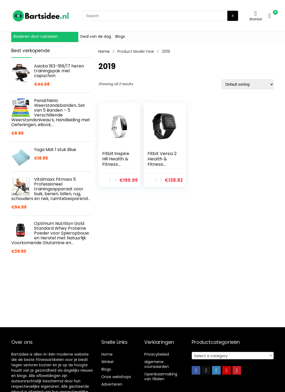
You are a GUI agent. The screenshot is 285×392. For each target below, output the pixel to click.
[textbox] (232, 356)
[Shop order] (247, 84)
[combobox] (233, 355)
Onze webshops (116, 376)
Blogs (120, 36)
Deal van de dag (95, 36)
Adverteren (111, 384)
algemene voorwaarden (156, 364)
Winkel (107, 361)
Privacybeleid (156, 354)
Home (104, 51)
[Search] (232, 16)
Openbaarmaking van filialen (160, 376)
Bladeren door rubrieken (35, 36)
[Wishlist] (255, 13)
